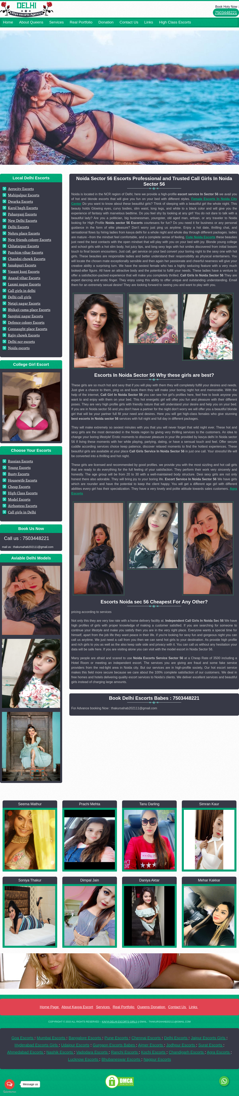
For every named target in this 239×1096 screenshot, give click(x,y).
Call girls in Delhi (22, 512)
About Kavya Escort (77, 1007)
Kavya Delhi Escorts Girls (119, 1021)
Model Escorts (19, 499)
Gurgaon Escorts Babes (114, 1045)
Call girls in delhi (21, 291)
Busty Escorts (18, 474)
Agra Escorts (219, 1052)
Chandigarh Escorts (187, 1052)
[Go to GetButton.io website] (9, 1092)
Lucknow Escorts (83, 1059)
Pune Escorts (116, 1038)
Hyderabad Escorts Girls (37, 1045)
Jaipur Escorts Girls (208, 1038)
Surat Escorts (210, 1045)
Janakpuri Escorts (22, 265)
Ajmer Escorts (151, 1045)
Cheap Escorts (19, 487)
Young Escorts (19, 468)
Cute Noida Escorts (200, 237)
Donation (106, 22)
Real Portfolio (81, 22)
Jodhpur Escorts (181, 1045)
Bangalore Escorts (85, 1038)
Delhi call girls (19, 297)
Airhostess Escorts (22, 506)
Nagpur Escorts (157, 1059)
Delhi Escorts (18, 227)
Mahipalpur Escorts (23, 195)
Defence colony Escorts (26, 322)
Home (8, 22)
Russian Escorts (20, 461)
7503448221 (226, 12)
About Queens (31, 22)
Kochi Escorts (154, 1052)
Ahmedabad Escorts (25, 1052)
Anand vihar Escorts (24, 278)
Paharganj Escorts (22, 214)
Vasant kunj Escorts (24, 271)
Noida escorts (19, 348)
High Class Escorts (175, 22)
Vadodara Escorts (92, 1052)
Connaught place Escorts (27, 329)
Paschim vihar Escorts (25, 252)
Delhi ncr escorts (21, 342)
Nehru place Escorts (24, 233)
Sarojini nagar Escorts (25, 316)
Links (148, 22)
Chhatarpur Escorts (23, 246)
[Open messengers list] (10, 1084)
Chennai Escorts (146, 1038)
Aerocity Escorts (21, 189)
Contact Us (129, 22)
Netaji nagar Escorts (24, 303)
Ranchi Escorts (125, 1052)
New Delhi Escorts (22, 221)
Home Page (50, 1007)
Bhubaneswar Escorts (121, 1059)
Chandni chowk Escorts (26, 259)
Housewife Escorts (22, 480)
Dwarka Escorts (20, 201)
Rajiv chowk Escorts (24, 335)
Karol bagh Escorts (23, 208)
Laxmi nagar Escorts (24, 284)
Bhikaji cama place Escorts (29, 310)
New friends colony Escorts (29, 240)
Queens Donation (151, 1007)
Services (56, 22)
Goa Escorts (23, 1038)
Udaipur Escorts (75, 1045)
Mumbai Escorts (51, 1038)
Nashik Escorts (60, 1052)
